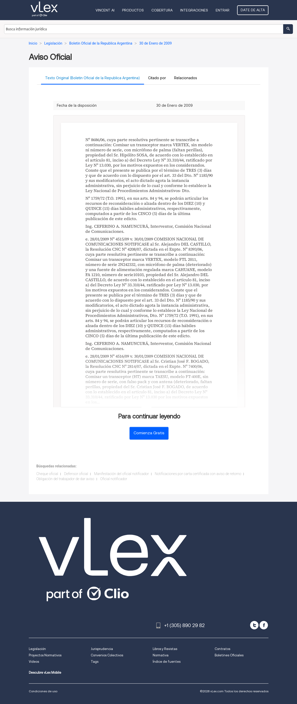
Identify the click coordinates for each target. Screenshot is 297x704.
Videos (34, 662)
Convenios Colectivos (107, 655)
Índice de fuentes (166, 662)
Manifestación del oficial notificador (121, 474)
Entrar (222, 10)
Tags (94, 662)
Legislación (37, 649)
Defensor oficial (76, 474)
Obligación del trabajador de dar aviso (65, 479)
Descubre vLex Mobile (45, 672)
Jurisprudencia (102, 649)
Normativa (161, 655)
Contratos (222, 649)
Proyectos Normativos (45, 655)
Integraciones (194, 10)
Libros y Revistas (165, 649)
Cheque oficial (47, 474)
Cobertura (162, 10)
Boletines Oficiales (229, 655)
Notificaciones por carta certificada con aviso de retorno (198, 474)
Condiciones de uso (43, 691)
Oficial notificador (113, 479)
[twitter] (254, 625)
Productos (133, 10)
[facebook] (264, 625)
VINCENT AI (105, 10)
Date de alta (253, 10)
